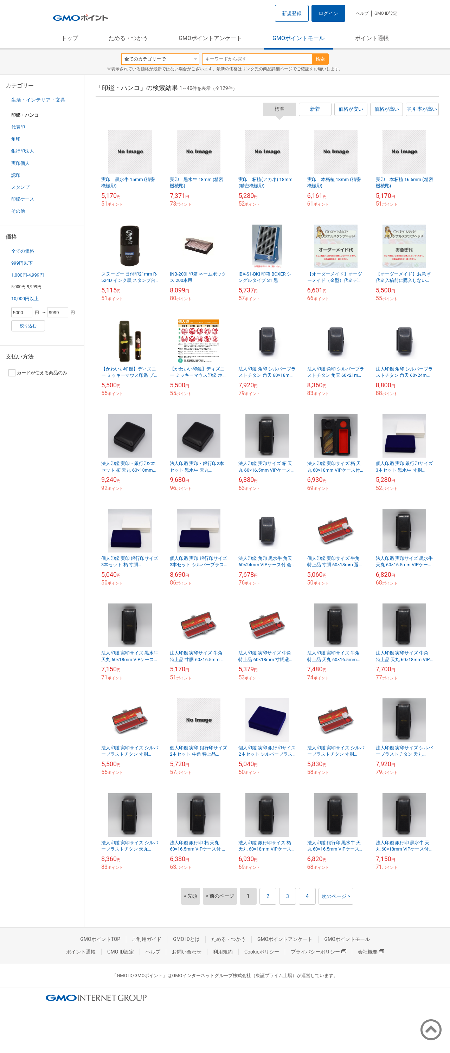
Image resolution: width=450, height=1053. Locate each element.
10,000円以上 (25, 298)
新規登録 (292, 13)
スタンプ (20, 187)
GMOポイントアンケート (210, 38)
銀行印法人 (22, 151)
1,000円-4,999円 (27, 275)
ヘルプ (362, 13)
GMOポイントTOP (100, 939)
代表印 (18, 127)
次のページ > (336, 896)
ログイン (328, 13)
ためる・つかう (128, 38)
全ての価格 (22, 251)
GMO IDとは (186, 939)
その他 (18, 211)
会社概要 (371, 952)
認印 (15, 175)
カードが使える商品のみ (37, 372)
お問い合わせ (186, 952)
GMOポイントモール (298, 38)
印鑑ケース (22, 199)
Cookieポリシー (261, 952)
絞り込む (28, 325)
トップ (69, 38)
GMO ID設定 (385, 13)
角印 (15, 139)
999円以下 (22, 263)
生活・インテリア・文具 (38, 100)
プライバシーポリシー (318, 952)
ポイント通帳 (372, 38)
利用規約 (223, 952)
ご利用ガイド (146, 939)
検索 (320, 59)
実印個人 (20, 163)
